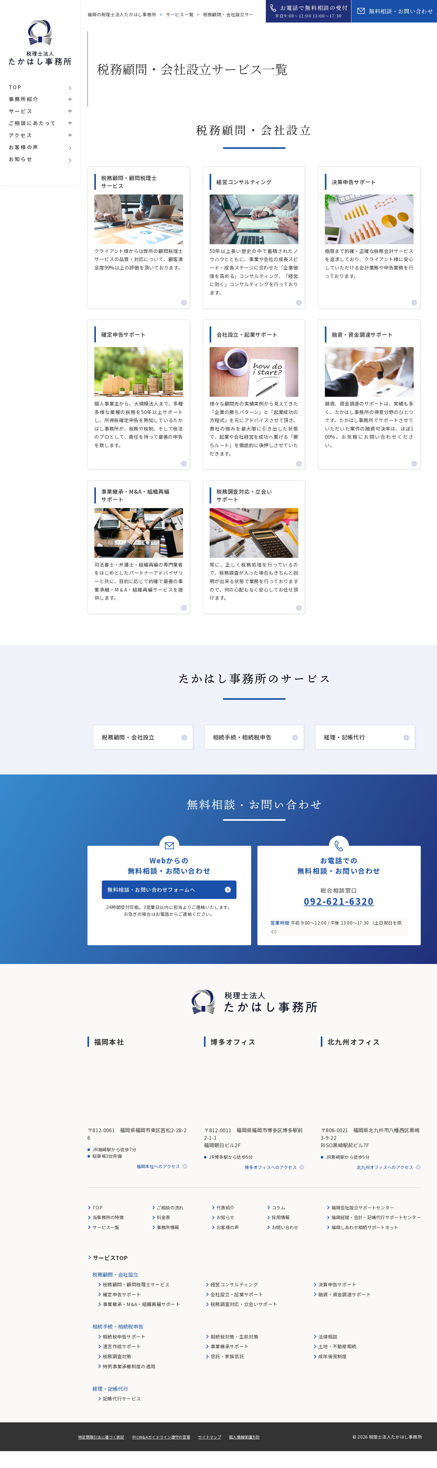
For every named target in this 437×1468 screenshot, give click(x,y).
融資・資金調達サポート (344, 1311)
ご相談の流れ (170, 1224)
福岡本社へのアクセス (158, 1183)
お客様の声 (226, 1244)
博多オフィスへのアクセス (271, 1184)
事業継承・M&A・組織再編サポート (141, 1321)
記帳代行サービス (122, 1415)
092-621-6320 (339, 917)
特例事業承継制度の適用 (129, 1383)
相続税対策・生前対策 (234, 1353)
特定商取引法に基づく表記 (105, 1453)
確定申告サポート (122, 1311)
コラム (274, 1224)
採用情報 (276, 1234)
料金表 (163, 1234)
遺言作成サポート (122, 1363)
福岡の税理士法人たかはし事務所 (122, 14)
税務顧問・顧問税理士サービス (136, 1301)
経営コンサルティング (234, 1301)
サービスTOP (110, 1274)
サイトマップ (228, 1453)
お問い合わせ (281, 1244)
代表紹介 (223, 1224)
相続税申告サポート (124, 1353)
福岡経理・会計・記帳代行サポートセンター (373, 1234)
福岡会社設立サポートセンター (358, 1224)
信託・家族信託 (227, 1373)
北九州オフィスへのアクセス (385, 1184)
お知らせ (223, 1234)
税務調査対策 (117, 1373)
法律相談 (327, 1353)
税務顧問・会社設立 (128, 751)
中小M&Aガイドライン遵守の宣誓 (173, 1453)
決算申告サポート (337, 1301)
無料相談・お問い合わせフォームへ (161, 910)
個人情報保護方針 (267, 1453)
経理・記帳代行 (344, 751)
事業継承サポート (230, 1363)
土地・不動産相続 (337, 1363)
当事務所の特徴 (109, 1234)
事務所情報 (168, 1244)
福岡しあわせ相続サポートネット (361, 1244)
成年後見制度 (332, 1373)
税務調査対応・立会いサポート (244, 1321)
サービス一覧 (180, 14)
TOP (98, 1224)
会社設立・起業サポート (237, 1311)
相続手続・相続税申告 (242, 751)
